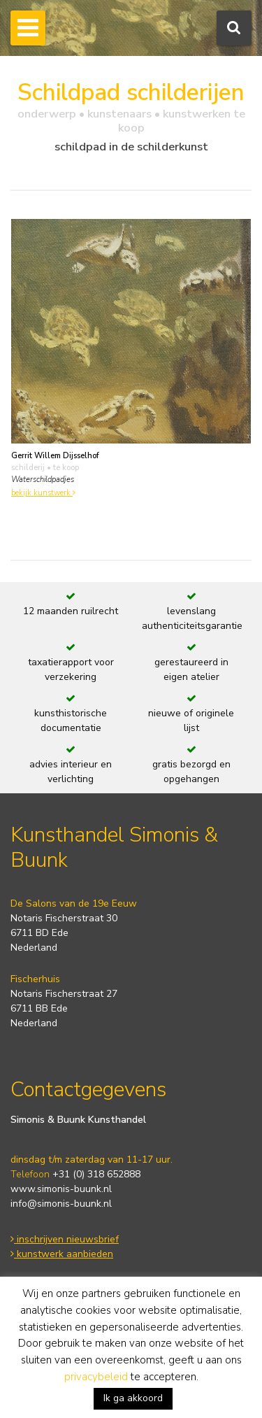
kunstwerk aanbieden (61, 1254)
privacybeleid (96, 1377)
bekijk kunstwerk (43, 493)
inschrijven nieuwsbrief (64, 1239)
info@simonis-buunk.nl (61, 1203)
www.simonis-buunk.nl (61, 1189)
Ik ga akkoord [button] (133, 1398)
